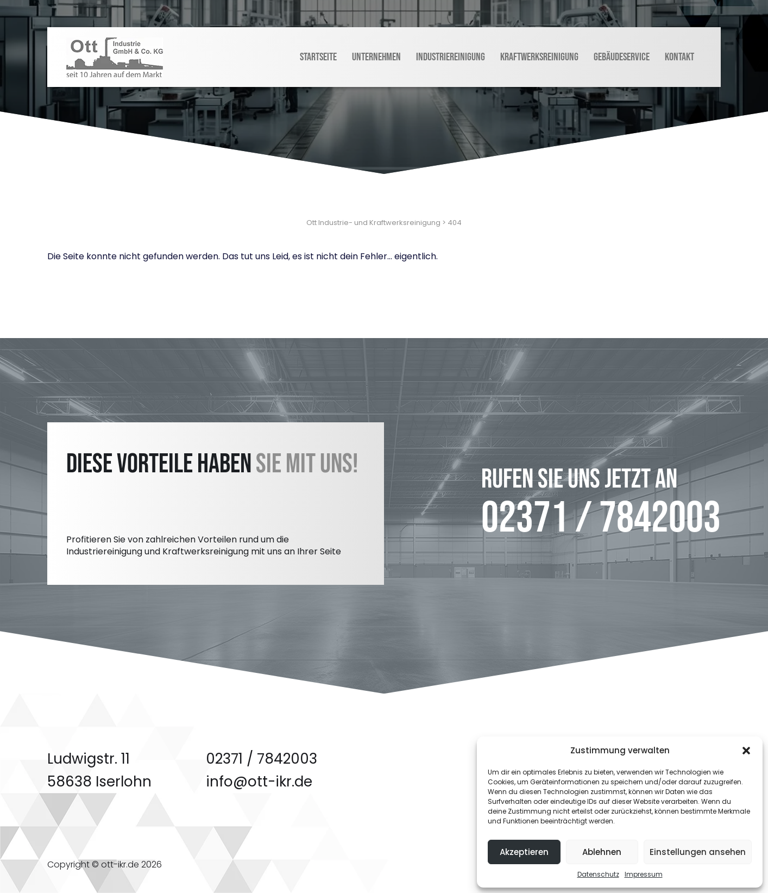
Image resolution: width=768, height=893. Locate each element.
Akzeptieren (524, 852)
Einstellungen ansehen (698, 852)
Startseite (318, 57)
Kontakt (679, 57)
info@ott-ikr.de (259, 781)
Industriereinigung (450, 57)
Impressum (644, 874)
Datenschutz (598, 874)
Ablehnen (601, 852)
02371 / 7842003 (601, 518)
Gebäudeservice (622, 57)
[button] (746, 750)
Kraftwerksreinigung (539, 57)
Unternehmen (376, 57)
